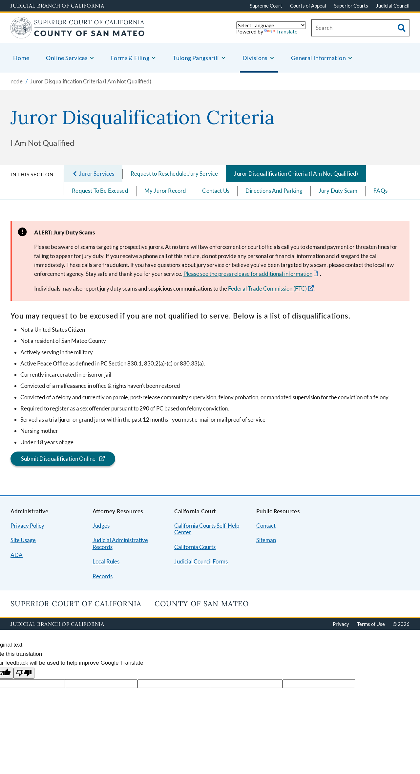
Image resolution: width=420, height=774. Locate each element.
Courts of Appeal (308, 6)
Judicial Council (393, 6)
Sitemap (266, 540)
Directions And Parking (274, 190)
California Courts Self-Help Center (206, 529)
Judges (101, 525)
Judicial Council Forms (201, 561)
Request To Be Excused (100, 190)
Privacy (341, 624)
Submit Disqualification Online (52, 458)
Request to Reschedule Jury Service (174, 173)
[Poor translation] (23, 673)
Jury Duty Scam (338, 190)
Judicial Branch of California (57, 5)
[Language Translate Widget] (271, 25)
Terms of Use (371, 624)
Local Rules (106, 561)
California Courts (195, 546)
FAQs (380, 190)
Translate (280, 31)
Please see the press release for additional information (247, 273)
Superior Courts (351, 6)
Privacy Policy (27, 525)
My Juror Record (165, 190)
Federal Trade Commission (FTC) (267, 288)
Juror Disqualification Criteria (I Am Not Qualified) (296, 173)
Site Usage (23, 540)
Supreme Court (266, 6)
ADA (16, 554)
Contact (266, 525)
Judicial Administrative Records (120, 543)
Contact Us (215, 190)
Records (103, 576)
